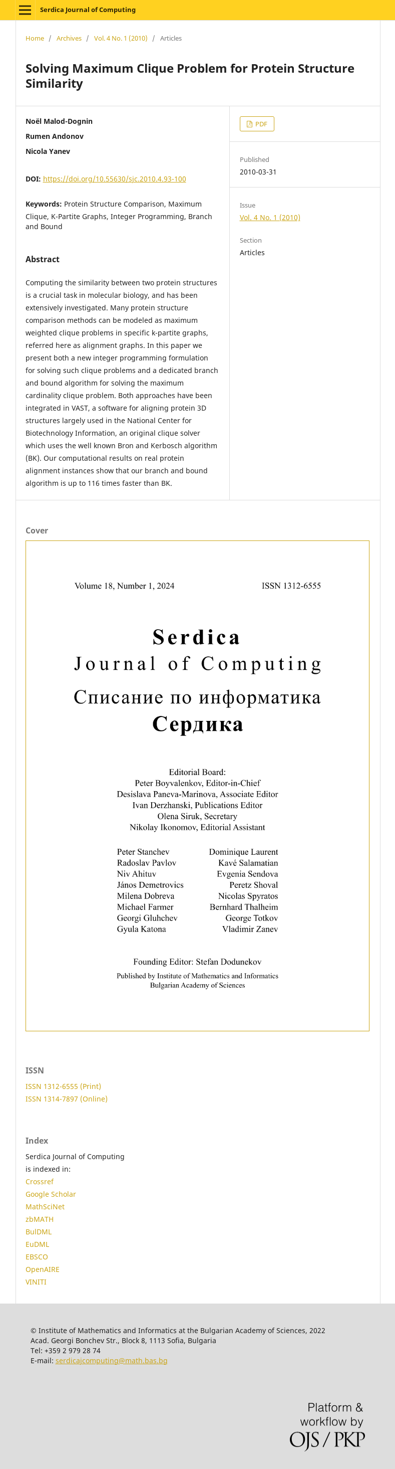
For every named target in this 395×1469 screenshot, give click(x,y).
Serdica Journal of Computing (88, 9)
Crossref (40, 1181)
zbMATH (40, 1219)
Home (35, 38)
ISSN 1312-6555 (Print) (63, 1086)
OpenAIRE (43, 1269)
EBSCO (37, 1256)
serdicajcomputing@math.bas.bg (112, 1360)
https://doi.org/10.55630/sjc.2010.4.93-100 (114, 178)
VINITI (36, 1282)
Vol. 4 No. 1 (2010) (121, 38)
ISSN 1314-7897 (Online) (67, 1099)
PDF (260, 123)
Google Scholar (51, 1194)
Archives (69, 38)
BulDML (39, 1231)
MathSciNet (45, 1206)
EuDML (37, 1244)
